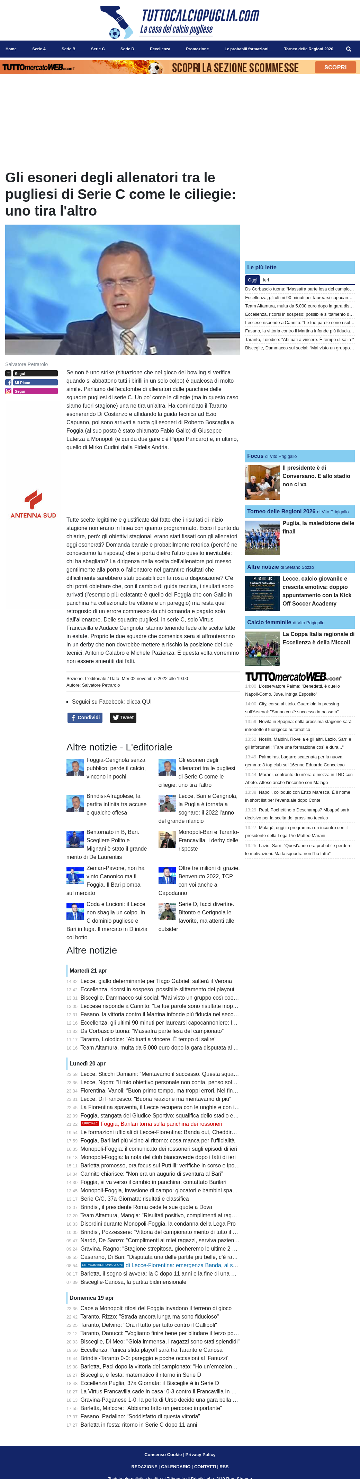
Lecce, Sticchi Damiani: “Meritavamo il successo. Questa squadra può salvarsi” (177, 1074)
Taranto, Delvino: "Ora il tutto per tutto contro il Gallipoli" (148, 1325)
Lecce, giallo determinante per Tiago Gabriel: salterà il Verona (156, 981)
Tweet (123, 718)
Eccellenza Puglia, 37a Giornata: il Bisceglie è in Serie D (150, 1383)
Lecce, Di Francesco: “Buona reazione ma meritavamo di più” (156, 1099)
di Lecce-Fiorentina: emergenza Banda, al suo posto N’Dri (174, 1265)
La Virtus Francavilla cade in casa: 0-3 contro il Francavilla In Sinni (162, 1391)
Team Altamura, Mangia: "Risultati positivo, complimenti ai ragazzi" (161, 1215)
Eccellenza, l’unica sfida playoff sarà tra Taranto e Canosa (152, 1350)
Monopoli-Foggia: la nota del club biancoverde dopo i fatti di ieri (158, 1157)
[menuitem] (348, 49)
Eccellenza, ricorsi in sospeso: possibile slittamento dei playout (158, 989)
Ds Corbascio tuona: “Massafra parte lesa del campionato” (152, 1031)
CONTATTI (205, 1466)
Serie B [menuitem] (68, 49)
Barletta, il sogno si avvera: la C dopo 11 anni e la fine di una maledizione (171, 1274)
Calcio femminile (269, 622)
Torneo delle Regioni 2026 (281, 511)
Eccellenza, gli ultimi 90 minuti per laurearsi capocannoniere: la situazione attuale (180, 1023)
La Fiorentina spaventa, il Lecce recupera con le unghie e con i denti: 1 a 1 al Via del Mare (191, 1107)
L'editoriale (95, 678)
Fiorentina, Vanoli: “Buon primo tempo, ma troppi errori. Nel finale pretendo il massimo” (187, 1091)
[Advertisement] (300, 212)
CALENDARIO (175, 1466)
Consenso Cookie (163, 1454)
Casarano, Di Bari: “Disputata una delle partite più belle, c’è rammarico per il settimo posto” (192, 1257)
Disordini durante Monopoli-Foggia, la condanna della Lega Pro (158, 1224)
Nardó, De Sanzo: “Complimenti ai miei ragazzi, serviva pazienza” (161, 1240)
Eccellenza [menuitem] (160, 49)
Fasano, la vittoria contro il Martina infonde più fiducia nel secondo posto (169, 1014)
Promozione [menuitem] (197, 49)
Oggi (252, 279)
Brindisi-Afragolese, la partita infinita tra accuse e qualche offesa (116, 804)
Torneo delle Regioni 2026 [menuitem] (308, 49)
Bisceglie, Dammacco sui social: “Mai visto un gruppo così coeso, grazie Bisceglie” (182, 998)
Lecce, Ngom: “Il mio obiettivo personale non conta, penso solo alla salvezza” (175, 1082)
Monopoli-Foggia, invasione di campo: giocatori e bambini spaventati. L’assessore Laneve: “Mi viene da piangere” (220, 1190)
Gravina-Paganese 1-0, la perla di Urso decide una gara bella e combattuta (173, 1400)
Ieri (266, 279)
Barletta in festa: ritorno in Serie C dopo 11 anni (139, 1425)
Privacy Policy (201, 1454)
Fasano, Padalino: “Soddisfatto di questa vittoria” (140, 1416)
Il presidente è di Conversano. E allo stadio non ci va (316, 476)
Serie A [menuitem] (39, 49)
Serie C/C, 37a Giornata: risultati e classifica (135, 1199)
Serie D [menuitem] (127, 49)
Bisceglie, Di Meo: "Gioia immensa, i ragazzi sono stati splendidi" (160, 1342)
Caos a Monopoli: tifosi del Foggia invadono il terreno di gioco (156, 1308)
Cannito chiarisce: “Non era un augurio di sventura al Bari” (152, 1174)
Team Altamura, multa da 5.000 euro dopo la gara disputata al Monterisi (168, 1048)
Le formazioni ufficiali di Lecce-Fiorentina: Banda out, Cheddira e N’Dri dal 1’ (174, 1132)
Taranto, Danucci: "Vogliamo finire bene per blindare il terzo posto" (161, 1333)
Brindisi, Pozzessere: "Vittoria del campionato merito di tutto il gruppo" (166, 1232)
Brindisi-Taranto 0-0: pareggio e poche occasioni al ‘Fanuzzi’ (154, 1358)
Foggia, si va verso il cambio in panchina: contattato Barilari (154, 1182)
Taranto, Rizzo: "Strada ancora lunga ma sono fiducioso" (149, 1317)
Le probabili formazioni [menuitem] (247, 49)
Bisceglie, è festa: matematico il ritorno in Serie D (141, 1375)
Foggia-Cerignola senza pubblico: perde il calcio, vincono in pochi (116, 768)
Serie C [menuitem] (98, 49)
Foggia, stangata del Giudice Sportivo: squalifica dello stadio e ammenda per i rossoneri (188, 1116)
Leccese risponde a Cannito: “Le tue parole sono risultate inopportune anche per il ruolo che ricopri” (203, 1006)
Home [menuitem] (11, 49)
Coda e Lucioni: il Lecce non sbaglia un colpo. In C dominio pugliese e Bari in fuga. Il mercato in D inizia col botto (106, 920)
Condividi (85, 718)
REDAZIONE (144, 1466)
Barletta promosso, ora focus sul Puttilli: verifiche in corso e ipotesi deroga (171, 1165)
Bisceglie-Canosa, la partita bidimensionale (134, 1282)
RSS (223, 1466)
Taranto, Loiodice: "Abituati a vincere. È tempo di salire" (148, 1039)
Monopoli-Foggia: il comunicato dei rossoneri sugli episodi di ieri (159, 1149)
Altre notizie (263, 567)
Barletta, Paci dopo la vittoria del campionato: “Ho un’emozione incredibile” (172, 1366)
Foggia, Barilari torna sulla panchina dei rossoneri (151, 1124)
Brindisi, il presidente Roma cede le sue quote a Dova (147, 1207)
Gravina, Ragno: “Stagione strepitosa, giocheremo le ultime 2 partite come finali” (179, 1249)
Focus (255, 456)
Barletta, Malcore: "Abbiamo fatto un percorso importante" (151, 1408)
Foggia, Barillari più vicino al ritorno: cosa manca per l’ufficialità (158, 1140)
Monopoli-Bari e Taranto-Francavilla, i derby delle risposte (209, 840)
